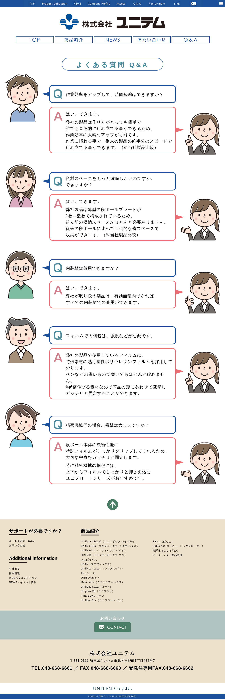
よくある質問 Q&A (21, 540)
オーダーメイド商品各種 (167, 555)
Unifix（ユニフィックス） (97, 564)
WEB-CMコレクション (23, 577)
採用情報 (14, 573)
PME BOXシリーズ (93, 595)
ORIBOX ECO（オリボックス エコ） (104, 555)
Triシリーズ (88, 573)
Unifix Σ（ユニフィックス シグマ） (102, 568)
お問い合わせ (17, 545)
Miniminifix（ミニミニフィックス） (102, 582)
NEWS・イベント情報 (22, 582)
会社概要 (14, 568)
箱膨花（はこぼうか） (166, 550)
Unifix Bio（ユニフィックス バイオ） (104, 550)
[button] (196, 3)
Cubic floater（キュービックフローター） (179, 546)
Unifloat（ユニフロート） (96, 586)
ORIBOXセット (90, 577)
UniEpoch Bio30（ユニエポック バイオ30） (108, 541)
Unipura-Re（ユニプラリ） (98, 591)
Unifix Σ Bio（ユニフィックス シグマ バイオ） (110, 546)
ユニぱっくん (89, 559)
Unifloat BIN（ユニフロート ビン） (103, 600)
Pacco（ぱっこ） (163, 541)
